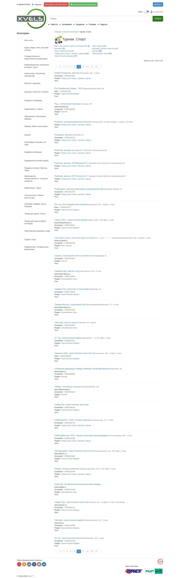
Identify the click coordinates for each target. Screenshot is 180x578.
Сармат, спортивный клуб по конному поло (74, 256)
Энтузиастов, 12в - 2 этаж (90, 271)
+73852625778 (69, 423)
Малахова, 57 (78, 135)
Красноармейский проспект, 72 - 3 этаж (102, 305)
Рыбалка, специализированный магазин (73, 122)
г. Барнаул (37, 4)
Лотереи (92, 24)
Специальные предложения (83, 4)
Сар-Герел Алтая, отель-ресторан (70, 238)
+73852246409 (69, 525)
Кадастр (103, 24)
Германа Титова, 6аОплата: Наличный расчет (107, 176)
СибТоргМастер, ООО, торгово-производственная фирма (81, 435)
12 (83, 67)
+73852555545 (69, 407)
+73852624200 (69, 392)
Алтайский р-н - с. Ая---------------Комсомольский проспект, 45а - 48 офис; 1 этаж (118, 238)
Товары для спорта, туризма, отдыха (69, 53)
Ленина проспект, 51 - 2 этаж (96, 520)
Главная (57, 32)
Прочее (95, 51)
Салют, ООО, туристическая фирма (71, 220)
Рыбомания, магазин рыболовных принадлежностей (78, 189)
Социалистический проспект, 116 (85, 387)
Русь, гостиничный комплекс (67, 104)
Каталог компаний (70, 32)
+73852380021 (69, 109)
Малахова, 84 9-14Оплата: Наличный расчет (107, 163)
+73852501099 (69, 472)
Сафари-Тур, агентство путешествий (71, 289)
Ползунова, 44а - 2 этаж (89, 73)
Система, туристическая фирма (69, 520)
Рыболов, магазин (62, 150)
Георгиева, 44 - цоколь (87, 323)
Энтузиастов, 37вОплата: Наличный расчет (89, 150)
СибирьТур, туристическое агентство (71, 405)
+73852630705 (69, 243)
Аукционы (79, 24)
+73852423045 (69, 325)
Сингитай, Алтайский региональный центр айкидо (77, 484)
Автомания (67, 24)
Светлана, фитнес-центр (65, 322)
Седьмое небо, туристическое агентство (73, 353)
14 (91, 67)
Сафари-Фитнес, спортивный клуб (70, 304)
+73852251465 (69, 192)
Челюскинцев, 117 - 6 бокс (103, 420)
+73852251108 (69, 438)
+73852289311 (69, 225)
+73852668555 (69, 374)
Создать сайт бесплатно (56, 4)
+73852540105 (69, 541)
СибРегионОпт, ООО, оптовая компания (73, 420)
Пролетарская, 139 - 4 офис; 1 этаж (106, 353)
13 (87, 67)
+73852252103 (69, 138)
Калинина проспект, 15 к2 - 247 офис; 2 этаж (97, 469)
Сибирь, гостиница (63, 387)
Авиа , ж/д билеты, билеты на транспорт (70, 46)
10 (74, 67)
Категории (23, 33)
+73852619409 (69, 456)
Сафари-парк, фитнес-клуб (67, 271)
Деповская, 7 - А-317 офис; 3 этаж (96, 338)
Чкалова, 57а (86, 104)
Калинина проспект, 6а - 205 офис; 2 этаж (109, 451)
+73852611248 (69, 490)
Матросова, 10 (95, 289)
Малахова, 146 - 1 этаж (94, 538)
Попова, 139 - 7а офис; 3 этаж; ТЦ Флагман (107, 502)
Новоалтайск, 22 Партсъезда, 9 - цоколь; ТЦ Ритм (112, 122)
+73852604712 (69, 507)
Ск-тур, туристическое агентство (69, 538)
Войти (158, 4)
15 (96, 67)
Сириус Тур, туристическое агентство (71, 502)
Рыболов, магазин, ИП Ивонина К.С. (71, 163)
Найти (158, 18)
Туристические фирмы (63, 56)
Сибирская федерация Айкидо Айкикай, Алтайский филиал (82, 369)
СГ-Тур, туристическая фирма (68, 338)
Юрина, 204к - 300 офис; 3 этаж (101, 220)
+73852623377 (65, 207)
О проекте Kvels (23, 4)
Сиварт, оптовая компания (66, 469)
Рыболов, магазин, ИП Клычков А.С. (71, 176)
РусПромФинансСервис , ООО (68, 88)
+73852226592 (69, 276)
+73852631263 (69, 310)
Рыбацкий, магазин (63, 135)
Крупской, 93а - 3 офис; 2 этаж (102, 205)
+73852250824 (69, 258)
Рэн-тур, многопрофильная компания (71, 204)
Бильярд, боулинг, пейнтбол (103, 48)
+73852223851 (69, 76)
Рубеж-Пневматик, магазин (67, 73)
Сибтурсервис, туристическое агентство (73, 451)
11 (79, 67)
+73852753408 (69, 292)
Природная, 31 (101, 256)
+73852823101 (65, 91)
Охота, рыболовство (62, 51)
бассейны (58, 48)
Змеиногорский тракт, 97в (93, 88)
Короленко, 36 (116, 369)
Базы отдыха (97, 46)
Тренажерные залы (100, 53)
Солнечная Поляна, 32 (113, 189)
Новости (54, 24)
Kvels (30, 576)
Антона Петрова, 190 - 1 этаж (120, 436)
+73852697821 (69, 341)
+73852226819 (65, 356)
